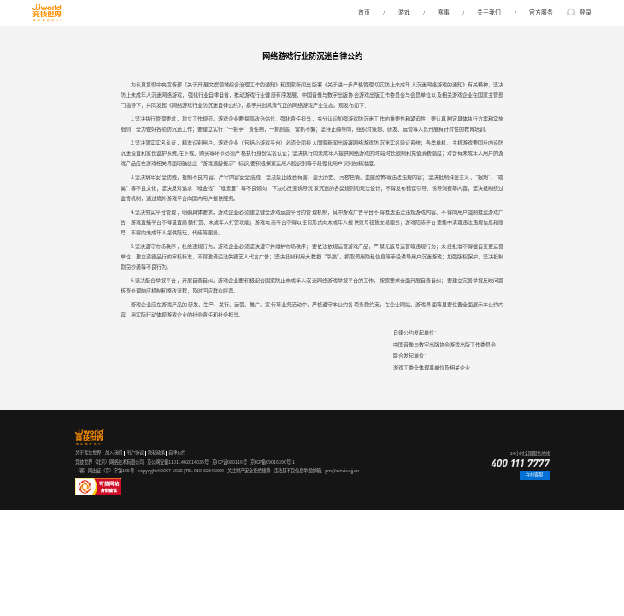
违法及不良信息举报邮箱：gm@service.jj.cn (316, 470)
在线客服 (534, 474)
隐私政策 (156, 452)
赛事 (444, 12)
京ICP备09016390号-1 (272, 462)
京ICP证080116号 (229, 462)
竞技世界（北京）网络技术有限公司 (109, 462)
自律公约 (176, 452)
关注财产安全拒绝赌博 (248, 470)
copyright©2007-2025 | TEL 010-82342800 (181, 470)
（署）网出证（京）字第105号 (104, 470)
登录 (586, 12)
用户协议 (135, 452)
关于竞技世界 (88, 452)
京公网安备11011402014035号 (178, 462)
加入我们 (113, 452)
